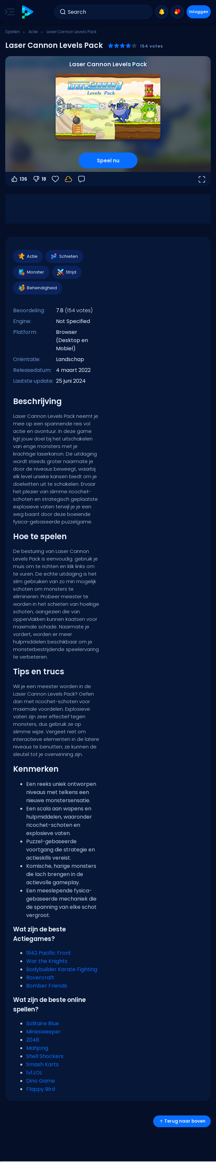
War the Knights (46, 961)
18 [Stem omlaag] (39, 179)
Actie (33, 31)
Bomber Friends (46, 985)
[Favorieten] (55, 179)
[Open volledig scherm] (202, 179)
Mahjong (37, 1048)
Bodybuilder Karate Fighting (61, 969)
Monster (31, 272)
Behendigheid (37, 288)
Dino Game (40, 1081)
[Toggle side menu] (8, 12)
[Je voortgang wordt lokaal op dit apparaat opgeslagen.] (68, 179)
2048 (32, 1040)
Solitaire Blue (42, 1023)
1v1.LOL (34, 1072)
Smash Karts (42, 1064)
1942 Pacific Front (48, 953)
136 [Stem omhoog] (18, 179)
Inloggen (198, 11)
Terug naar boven (182, 1121)
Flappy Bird (40, 1089)
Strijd (66, 272)
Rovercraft (40, 977)
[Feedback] (81, 179)
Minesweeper (43, 1031)
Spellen (12, 31)
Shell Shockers (44, 1056)
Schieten (64, 256)
